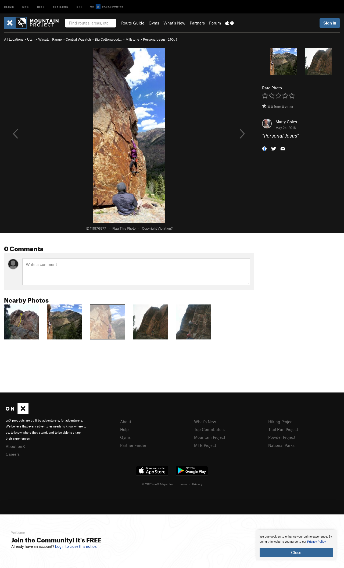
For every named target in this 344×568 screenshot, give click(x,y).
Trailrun (61, 6)
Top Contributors (209, 429)
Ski (79, 6)
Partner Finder (133, 445)
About (125, 421)
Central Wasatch (78, 39)
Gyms (154, 22)
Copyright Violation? (157, 228)
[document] (296, 545)
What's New (174, 22)
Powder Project (281, 437)
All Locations (13, 39)
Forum (215, 22)
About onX (15, 446)
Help (124, 429)
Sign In (329, 22)
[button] (264, 148)
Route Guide (132, 22)
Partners (197, 22)
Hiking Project (281, 421)
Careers (13, 454)
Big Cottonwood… (108, 39)
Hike (41, 6)
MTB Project (205, 445)
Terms (183, 484)
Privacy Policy (316, 542)
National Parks (281, 445)
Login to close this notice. (76, 546)
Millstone (132, 39)
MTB (25, 6)
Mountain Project (209, 437)
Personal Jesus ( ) (160, 39)
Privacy (197, 484)
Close (296, 552)
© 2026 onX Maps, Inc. (158, 484)
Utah (30, 39)
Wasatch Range (50, 39)
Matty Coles (286, 121)
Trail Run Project (283, 429)
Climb (9, 6)
